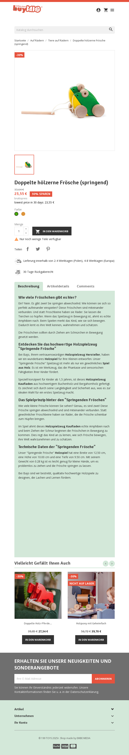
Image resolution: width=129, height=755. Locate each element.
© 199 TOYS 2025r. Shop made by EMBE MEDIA (64, 738)
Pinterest (48, 249)
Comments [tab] (85, 286)
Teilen (28, 249)
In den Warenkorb (51, 231)
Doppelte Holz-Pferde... (38, 623)
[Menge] (19, 231)
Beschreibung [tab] (28, 286)
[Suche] (64, 30)
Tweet (38, 249)
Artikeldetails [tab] (58, 286)
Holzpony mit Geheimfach (91, 623)
